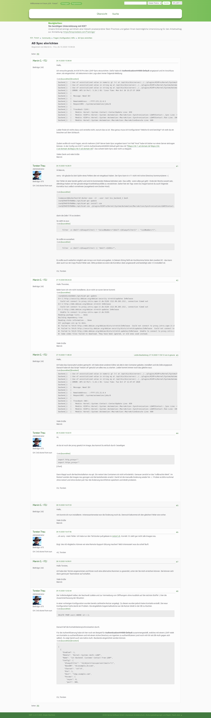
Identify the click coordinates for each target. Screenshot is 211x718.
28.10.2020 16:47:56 (63, 532)
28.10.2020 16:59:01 (63, 561)
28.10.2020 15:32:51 (63, 433)
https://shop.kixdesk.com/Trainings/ (79, 32)
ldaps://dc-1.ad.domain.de (139, 146)
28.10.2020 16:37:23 (63, 505)
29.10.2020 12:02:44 (63, 591)
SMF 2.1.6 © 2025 (35, 715)
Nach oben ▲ (177, 715)
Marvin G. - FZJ (40, 60)
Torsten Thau (39, 165)
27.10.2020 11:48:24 (63, 355)
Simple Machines (49, 715)
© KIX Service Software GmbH (113, 715)
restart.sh (116, 536)
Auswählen (65, 79)
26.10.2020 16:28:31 (63, 166)
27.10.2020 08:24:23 (63, 280)
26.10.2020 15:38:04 (63, 61)
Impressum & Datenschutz (135, 715)
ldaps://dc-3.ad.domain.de (81, 149)
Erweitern (74, 79)
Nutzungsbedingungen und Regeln (158, 715)
